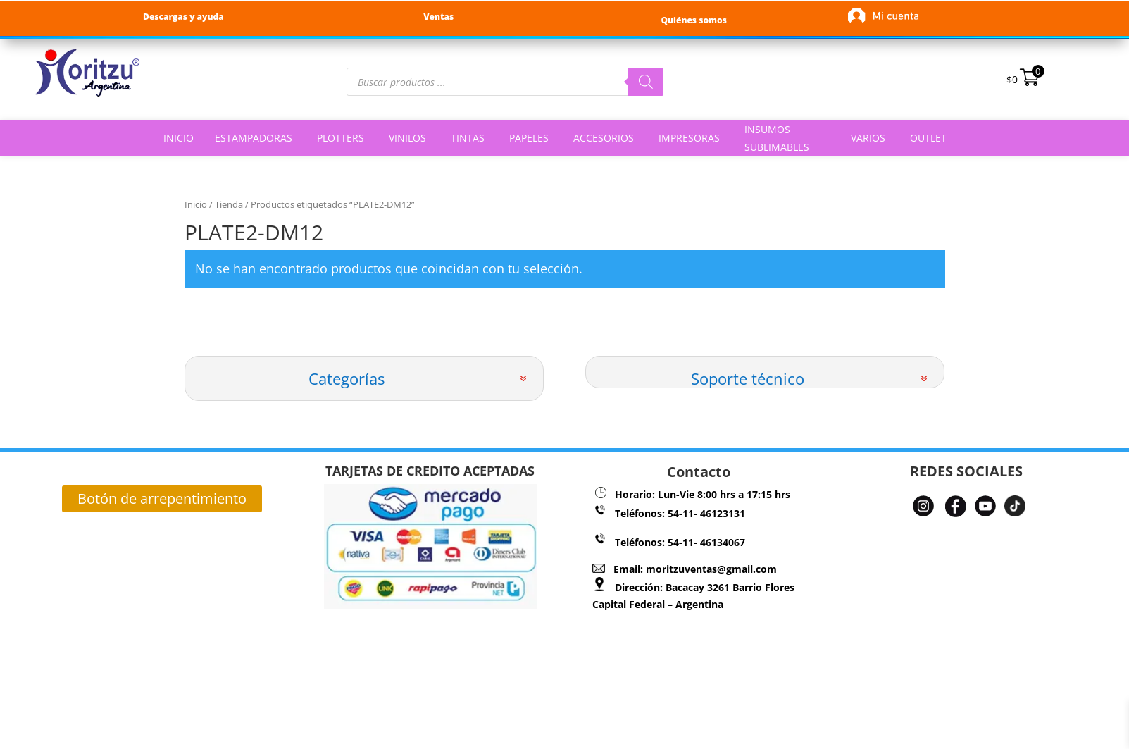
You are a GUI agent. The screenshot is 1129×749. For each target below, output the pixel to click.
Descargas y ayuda (183, 17)
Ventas (438, 17)
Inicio (196, 204)
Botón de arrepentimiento (162, 498)
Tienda (229, 204)
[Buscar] (645, 82)
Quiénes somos (693, 20)
